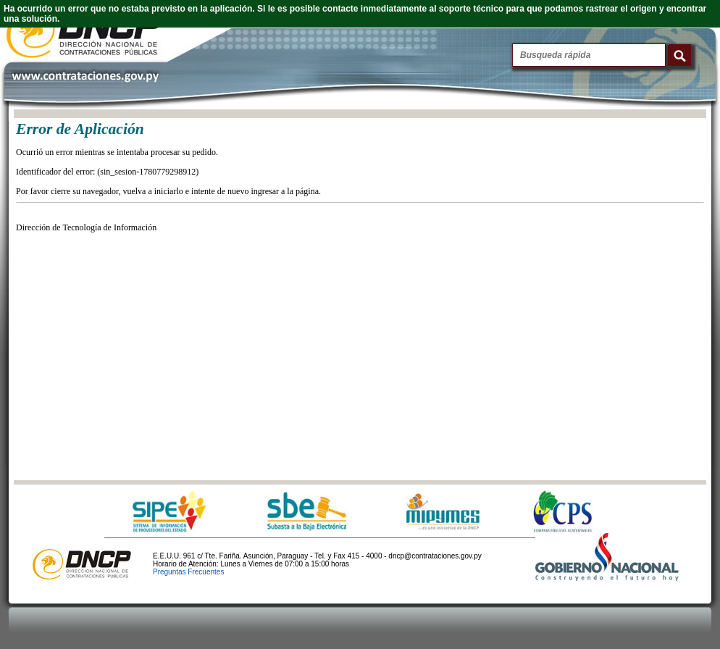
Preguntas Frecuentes (188, 572)
